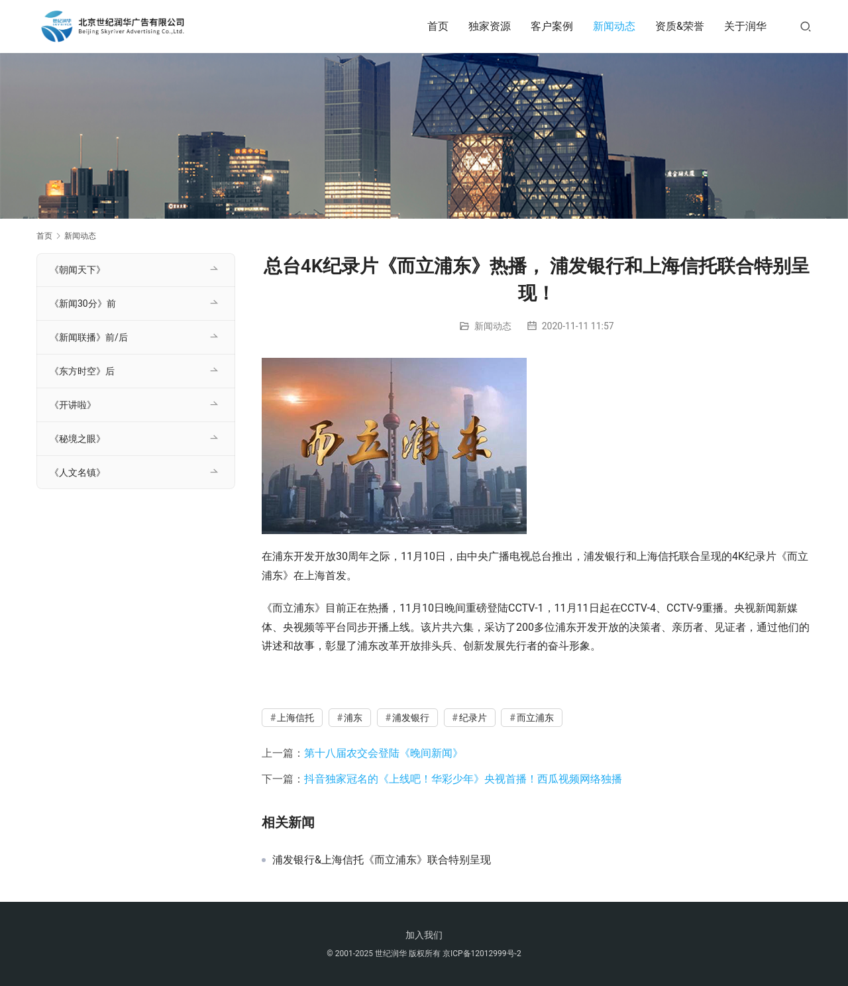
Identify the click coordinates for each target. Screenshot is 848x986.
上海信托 (295, 717)
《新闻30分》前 (83, 303)
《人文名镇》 (77, 472)
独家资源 (489, 26)
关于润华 (745, 26)
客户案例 (552, 26)
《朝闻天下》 (77, 269)
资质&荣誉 (679, 26)
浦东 (353, 717)
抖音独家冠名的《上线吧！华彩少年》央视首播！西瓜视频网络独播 (463, 779)
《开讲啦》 (73, 405)
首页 (438, 26)
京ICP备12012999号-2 (482, 953)
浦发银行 (410, 717)
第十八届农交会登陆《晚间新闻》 (383, 753)
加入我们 (424, 935)
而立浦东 (535, 717)
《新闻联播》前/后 (89, 337)
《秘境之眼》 (77, 438)
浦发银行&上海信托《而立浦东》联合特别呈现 (381, 860)
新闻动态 (614, 26)
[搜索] (806, 26)
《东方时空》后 (82, 371)
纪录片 (473, 717)
